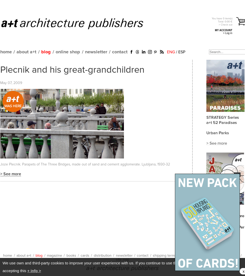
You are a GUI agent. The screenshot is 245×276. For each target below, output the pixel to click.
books (71, 255)
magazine (54, 255)
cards (85, 255)
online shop (68, 52)
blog (46, 52)
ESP (181, 52)
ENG (171, 52)
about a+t (26, 52)
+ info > (34, 271)
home (6, 52)
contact (120, 52)
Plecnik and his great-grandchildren (72, 70)
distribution (103, 255)
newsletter (96, 52)
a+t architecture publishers (78, 23)
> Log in (227, 33)
